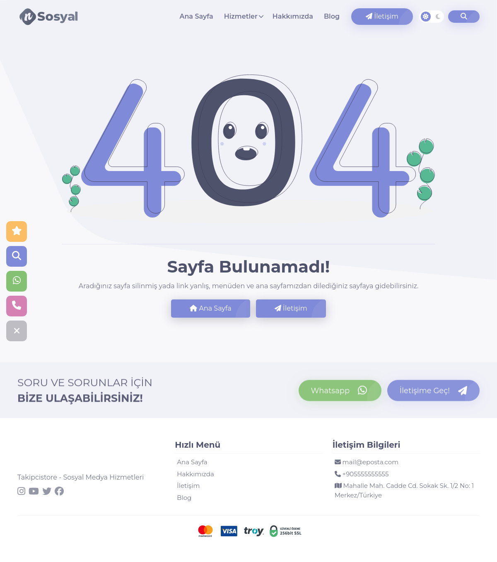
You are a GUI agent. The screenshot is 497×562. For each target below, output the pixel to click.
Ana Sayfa (196, 16)
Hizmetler (241, 16)
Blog (332, 16)
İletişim (382, 16)
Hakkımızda (293, 16)
